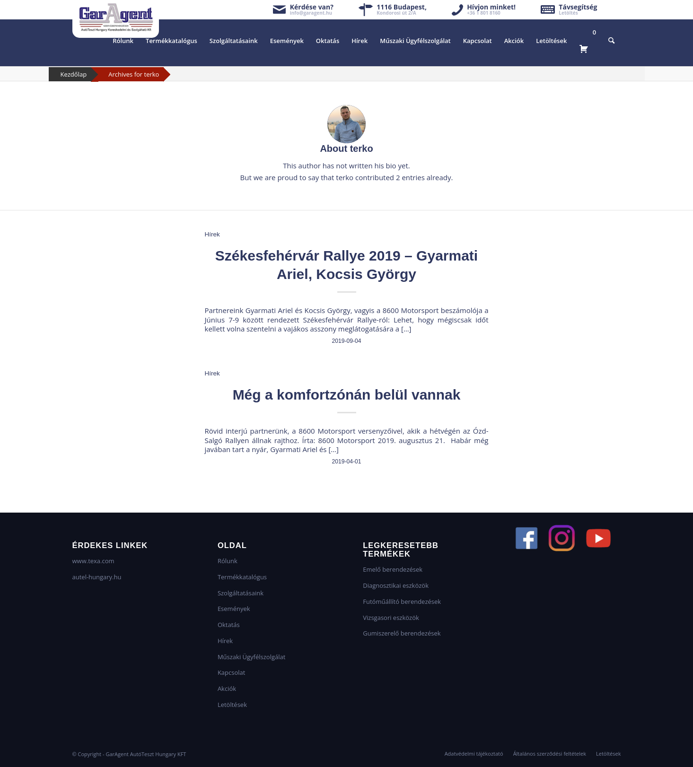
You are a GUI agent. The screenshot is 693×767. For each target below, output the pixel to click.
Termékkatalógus (242, 577)
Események (234, 608)
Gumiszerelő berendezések (401, 633)
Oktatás (229, 624)
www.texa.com (93, 561)
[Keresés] (611, 40)
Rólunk (227, 561)
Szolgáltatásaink (240, 593)
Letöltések (232, 704)
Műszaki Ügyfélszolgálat (251, 657)
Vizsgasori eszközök (391, 617)
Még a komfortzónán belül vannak (347, 394)
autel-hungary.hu (97, 577)
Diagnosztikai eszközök (396, 585)
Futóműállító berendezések (402, 601)
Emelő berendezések (392, 569)
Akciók (227, 688)
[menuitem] (123, 40)
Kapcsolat (232, 672)
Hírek (212, 234)
